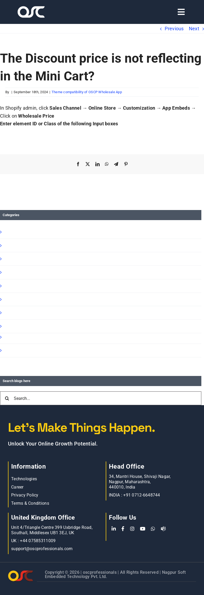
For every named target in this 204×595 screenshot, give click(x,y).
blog (8, 312)
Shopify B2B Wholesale (28, 259)
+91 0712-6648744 (141, 495)
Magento (13, 299)
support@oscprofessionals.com (42, 548)
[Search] (7, 398)
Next (194, 28)
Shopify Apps (17, 245)
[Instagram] (132, 529)
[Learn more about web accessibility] (38, 12)
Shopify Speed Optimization (33, 286)
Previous (174, 28)
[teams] (163, 529)
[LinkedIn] (114, 529)
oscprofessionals (100, 572)
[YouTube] (142, 529)
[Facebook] (122, 529)
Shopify (11, 232)
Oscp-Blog (14, 350)
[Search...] (100, 398)
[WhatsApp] (153, 529)
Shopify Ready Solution (28, 272)
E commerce (17, 326)
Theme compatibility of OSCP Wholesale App (87, 92)
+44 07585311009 (38, 540)
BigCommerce (18, 337)
